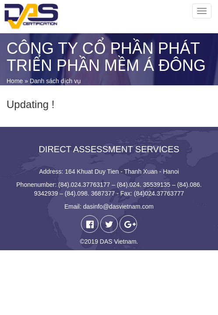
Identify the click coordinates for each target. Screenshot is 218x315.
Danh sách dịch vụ (55, 80)
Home (15, 80)
